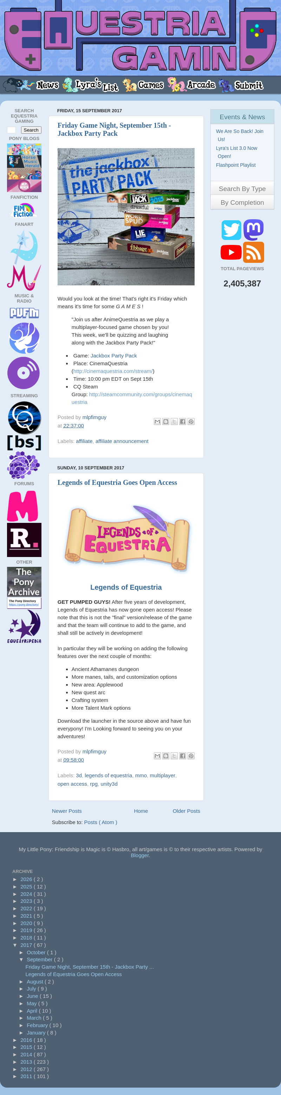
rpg (94, 784)
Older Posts (186, 811)
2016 (27, 1040)
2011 (27, 1076)
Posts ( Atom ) (100, 822)
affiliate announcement (122, 441)
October (37, 952)
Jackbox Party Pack (114, 356)
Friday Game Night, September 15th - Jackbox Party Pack (114, 129)
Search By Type (242, 188)
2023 (27, 901)
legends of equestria (108, 775)
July (32, 989)
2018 (27, 938)
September (40, 959)
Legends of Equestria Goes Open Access (117, 482)
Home (141, 811)
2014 (27, 1054)
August (36, 982)
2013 (27, 1062)
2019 (27, 930)
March (35, 1018)
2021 (27, 916)
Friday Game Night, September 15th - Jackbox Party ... (90, 967)
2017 (27, 945)
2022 (27, 908)
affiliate (84, 441)
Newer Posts (67, 811)
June (33, 996)
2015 (27, 1047)
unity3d (108, 784)
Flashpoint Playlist (237, 165)
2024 (27, 894)
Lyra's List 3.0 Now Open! (237, 152)
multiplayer (163, 775)
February (38, 1025)
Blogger (140, 855)
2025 (27, 887)
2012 (27, 1069)
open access (72, 784)
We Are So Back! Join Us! (240, 135)
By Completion (242, 202)
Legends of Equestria (126, 587)
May (32, 1003)
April (33, 1011)
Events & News (242, 117)
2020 (27, 923)
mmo (141, 775)
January (37, 1033)
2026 (27, 879)
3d (79, 775)
